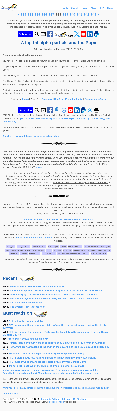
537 (51, 14)
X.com (25, 99)
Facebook (47, 99)
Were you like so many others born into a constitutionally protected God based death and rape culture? (56, 388)
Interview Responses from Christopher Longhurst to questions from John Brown (56, 290)
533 (23, 14)
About (94, 8)
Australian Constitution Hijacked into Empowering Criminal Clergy (46, 353)
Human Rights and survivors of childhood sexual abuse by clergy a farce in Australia (57, 342)
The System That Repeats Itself (27, 306)
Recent (84, 8)
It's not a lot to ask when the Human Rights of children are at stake (46, 365)
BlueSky (58, 99)
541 (79, 14)
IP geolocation (56, 402)
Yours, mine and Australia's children (34, 237)
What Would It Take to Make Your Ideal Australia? (38, 286)
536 (44, 14)
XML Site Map (79, 399)
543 (93, 14)
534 (30, 14)
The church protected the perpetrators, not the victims (31, 136)
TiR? (102, 8)
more (39, 167)
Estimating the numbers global (26, 321)
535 (37, 14)
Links (65, 8)
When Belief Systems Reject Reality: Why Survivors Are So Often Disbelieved (54, 298)
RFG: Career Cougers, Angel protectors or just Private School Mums (47, 361)
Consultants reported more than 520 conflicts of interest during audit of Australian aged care (50, 373)
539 (65, 14)
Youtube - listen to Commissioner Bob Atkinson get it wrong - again (58, 219)
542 (86, 14)
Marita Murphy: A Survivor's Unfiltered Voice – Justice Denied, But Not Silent (53, 294)
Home (110, 8)
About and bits (10, 393)
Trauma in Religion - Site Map (56, 399)
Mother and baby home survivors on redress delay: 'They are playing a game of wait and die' (50, 370)
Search (74, 8)
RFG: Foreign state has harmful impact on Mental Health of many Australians (52, 357)
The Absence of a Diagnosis (26, 302)
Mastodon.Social (73, 99)
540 (72, 14)
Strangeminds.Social (95, 99)
